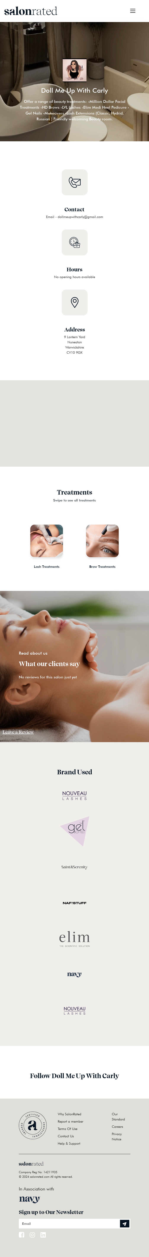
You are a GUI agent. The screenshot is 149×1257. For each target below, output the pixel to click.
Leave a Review (18, 732)
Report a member (70, 1121)
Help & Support (69, 1143)
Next (133, 541)
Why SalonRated (69, 1114)
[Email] (74, 1223)
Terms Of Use (67, 1129)
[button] (74, 418)
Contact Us (66, 1136)
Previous (15, 541)
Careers (117, 1127)
